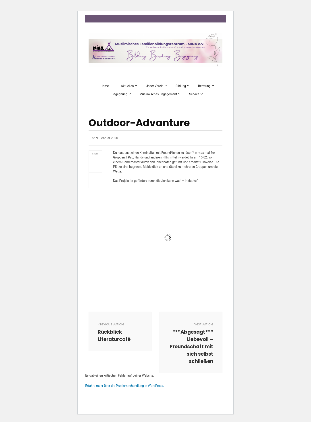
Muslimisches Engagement (158, 94)
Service (194, 94)
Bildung (181, 86)
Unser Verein (155, 86)
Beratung (204, 86)
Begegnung (119, 94)
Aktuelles (127, 86)
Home (104, 86)
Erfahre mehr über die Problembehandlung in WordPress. (124, 386)
